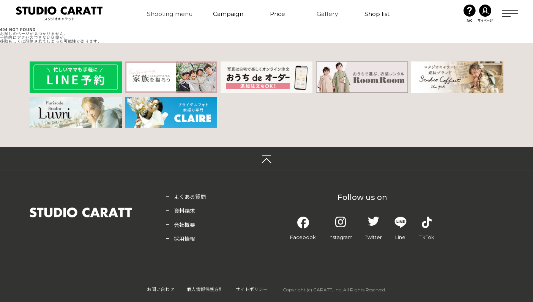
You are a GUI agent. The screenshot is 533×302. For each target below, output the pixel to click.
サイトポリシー (252, 289)
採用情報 (184, 239)
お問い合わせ (160, 289)
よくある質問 (190, 197)
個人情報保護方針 (205, 289)
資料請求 (184, 211)
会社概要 (184, 225)
